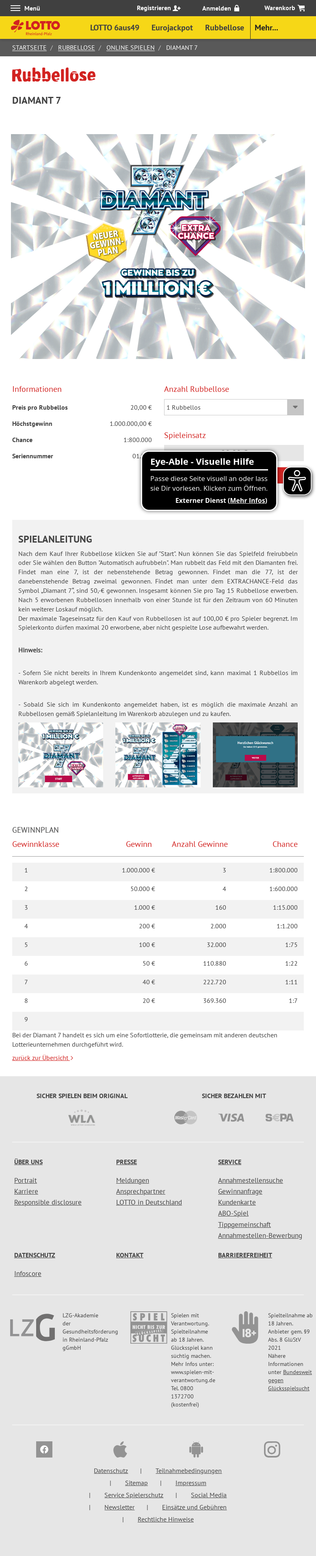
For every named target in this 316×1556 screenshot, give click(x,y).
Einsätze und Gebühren (194, 1507)
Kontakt (129, 1255)
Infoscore (27, 1273)
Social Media (209, 1495)
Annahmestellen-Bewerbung (260, 1235)
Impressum (190, 1483)
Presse (126, 1162)
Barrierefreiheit (245, 1255)
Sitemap (136, 1483)
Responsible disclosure (48, 1202)
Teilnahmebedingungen (189, 1470)
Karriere (26, 1191)
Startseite (29, 47)
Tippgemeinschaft (244, 1224)
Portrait (25, 1180)
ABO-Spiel (233, 1213)
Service (229, 1162)
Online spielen (130, 47)
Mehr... (266, 27)
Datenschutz (34, 1255)
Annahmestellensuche (250, 1180)
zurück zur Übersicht (43, 1058)
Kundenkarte (237, 1202)
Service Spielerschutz (133, 1495)
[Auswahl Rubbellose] (233, 407)
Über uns (28, 1162)
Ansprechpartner (140, 1191)
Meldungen (132, 1180)
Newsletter (119, 1507)
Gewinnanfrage (240, 1191)
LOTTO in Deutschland (149, 1202)
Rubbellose (76, 47)
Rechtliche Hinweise (166, 1519)
